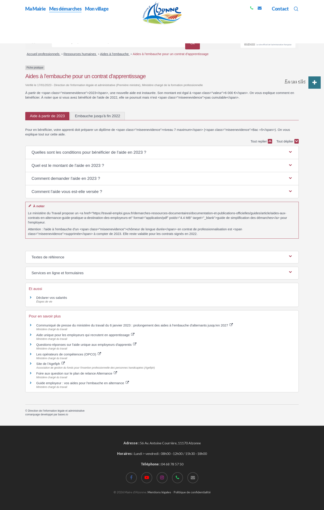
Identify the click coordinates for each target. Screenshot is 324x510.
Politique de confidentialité (192, 492)
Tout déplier (287, 141)
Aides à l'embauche (115, 54)
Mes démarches (51, 28)
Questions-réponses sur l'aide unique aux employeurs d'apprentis (86, 344)
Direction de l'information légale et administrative (56, 410)
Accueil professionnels (43, 54)
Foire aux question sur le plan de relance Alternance (76, 373)
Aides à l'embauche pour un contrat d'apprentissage (170, 54)
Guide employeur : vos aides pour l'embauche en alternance (82, 383)
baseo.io (63, 414)
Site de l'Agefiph (50, 364)
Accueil (30, 28)
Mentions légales (159, 492)
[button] (162, 152)
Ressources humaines (80, 54)
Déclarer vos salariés (52, 297)
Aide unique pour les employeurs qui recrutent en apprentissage (85, 335)
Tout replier (261, 141)
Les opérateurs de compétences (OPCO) (68, 354)
